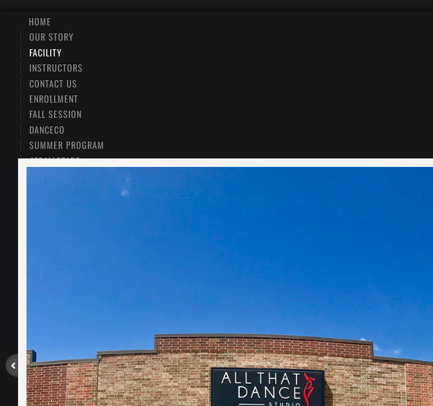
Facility (45, 52)
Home (40, 21)
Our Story (51, 36)
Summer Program (66, 145)
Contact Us (53, 83)
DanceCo (47, 129)
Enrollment (53, 98)
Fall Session (55, 114)
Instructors (56, 67)
